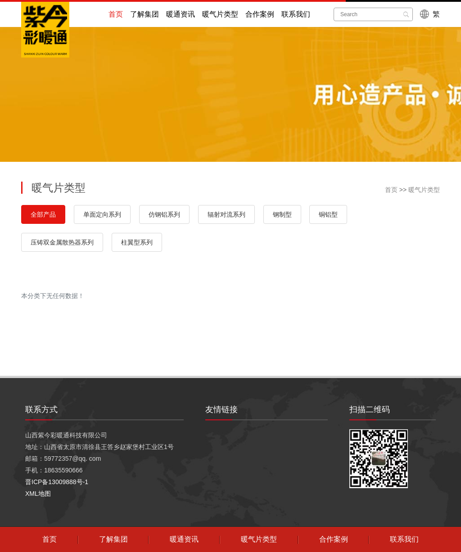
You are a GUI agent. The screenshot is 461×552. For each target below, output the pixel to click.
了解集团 (144, 14)
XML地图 (38, 493)
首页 (115, 14)
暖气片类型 (220, 14)
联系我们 (295, 14)
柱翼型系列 (137, 242)
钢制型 (282, 214)
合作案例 (259, 14)
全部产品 (43, 214)
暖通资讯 (180, 14)
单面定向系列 (102, 214)
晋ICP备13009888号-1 (56, 481)
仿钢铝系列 (164, 214)
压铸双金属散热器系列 (62, 242)
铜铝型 (328, 214)
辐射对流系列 (226, 214)
